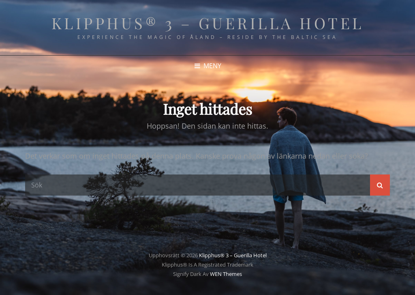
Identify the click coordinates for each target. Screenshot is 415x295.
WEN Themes (226, 274)
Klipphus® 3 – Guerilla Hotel (207, 23)
